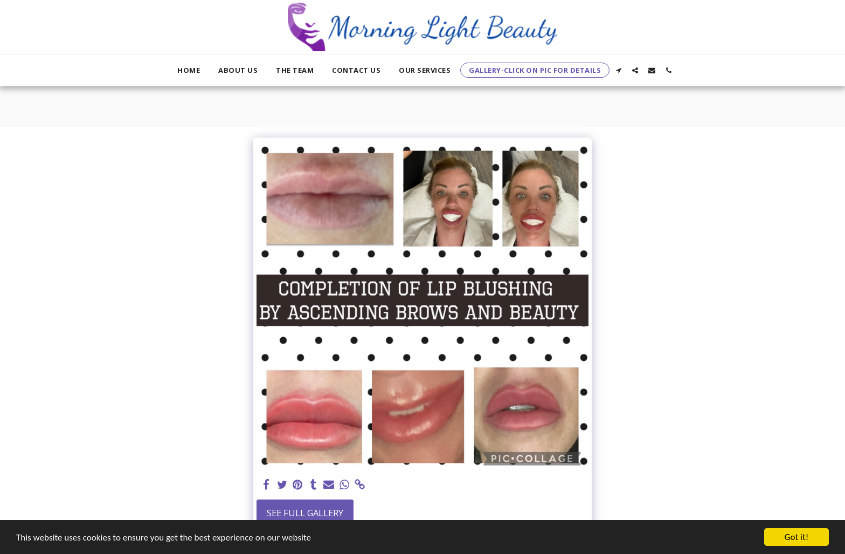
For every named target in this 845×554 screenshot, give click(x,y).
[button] (618, 70)
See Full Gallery (305, 513)
